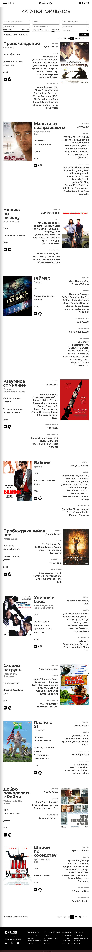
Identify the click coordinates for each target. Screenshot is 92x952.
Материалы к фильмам (35, 940)
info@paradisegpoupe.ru (13, 939)
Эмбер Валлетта (71, 297)
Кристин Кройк (71, 616)
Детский (7, 690)
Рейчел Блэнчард (78, 487)
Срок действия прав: (46, 30)
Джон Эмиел (51, 46)
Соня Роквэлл (80, 484)
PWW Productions (48, 704)
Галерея (77, 943)
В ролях (55, 53)
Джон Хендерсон (48, 669)
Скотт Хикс (82, 127)
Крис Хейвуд (81, 148)
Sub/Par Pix (82, 351)
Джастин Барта (42, 226)
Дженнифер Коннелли (45, 59)
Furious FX (82, 353)
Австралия (39, 141)
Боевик (50, 296)
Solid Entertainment (50, 573)
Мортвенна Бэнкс (48, 685)
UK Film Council (42, 99)
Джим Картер (45, 74)
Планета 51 (43, 724)
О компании (78, 932)
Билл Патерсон (49, 68)
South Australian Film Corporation (77, 182)
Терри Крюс (81, 306)
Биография (8, 65)
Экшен (45, 622)
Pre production (66, 935)
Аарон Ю (84, 312)
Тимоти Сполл (53, 547)
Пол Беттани (50, 56)
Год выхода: (16, 30)
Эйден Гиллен (47, 550)
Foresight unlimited (41, 438)
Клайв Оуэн (69, 137)
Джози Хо (68, 613)
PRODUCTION (66, 938)
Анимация (48, 748)
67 (72, 38)
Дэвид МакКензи (79, 465)
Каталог (45, 940)
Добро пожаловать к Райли (16, 793)
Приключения (41, 755)
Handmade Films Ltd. (46, 707)
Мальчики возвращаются (50, 125)
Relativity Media (80, 901)
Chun (86, 603)
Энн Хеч (83, 475)
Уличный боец (44, 599)
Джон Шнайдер (51, 240)
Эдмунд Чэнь (81, 631)
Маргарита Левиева (77, 478)
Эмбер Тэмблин (41, 397)
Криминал (18, 409)
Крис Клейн (81, 613)
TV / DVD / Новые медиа (51, 932)
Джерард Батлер (78, 294)
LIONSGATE (75, 348)
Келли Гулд (46, 229)
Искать (84, 35)
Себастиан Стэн (72, 481)
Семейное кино (41, 758)
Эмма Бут (83, 137)
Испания (38, 737)
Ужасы (6, 556)
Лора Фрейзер (70, 140)
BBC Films (42, 87)
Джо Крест (42, 802)
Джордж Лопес (79, 875)
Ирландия (8, 545)
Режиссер (54, 43)
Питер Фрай (43, 688)
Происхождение (21, 43)
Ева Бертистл (49, 544)
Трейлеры (31, 938)
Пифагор (84, 515)
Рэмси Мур (70, 309)
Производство (67, 932)
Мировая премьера (82, 318)
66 (68, 38)
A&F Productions (45, 253)
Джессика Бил (72, 738)
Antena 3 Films (81, 773)
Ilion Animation (80, 764)
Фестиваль (77, 940)
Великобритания (11, 54)
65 (65, 38)
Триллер (38, 299)
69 (80, 38)
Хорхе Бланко (81, 725)
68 (76, 38)
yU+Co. (72, 353)
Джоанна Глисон (51, 243)
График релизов (32, 935)
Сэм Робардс (52, 237)
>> (87, 38)
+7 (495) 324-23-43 (11, 936)
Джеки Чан (74, 860)
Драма (6, 61)
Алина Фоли (72, 869)
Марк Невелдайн (78, 281)
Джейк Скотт (51, 792)
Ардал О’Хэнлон (41, 679)
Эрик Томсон (72, 151)
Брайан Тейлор (80, 284)
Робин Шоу (82, 628)
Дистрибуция (78, 935)
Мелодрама (16, 61)
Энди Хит (53, 694)
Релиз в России (83, 328)
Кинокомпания (52, 84)
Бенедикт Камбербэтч (45, 62)
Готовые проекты (67, 943)
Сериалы (46, 943)
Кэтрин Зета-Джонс (49, 223)
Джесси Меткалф (48, 394)
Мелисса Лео (50, 808)
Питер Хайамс (50, 384)
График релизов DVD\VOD (51, 938)
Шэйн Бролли (74, 490)
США (5, 228)
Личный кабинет (79, 945)
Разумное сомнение (14, 383)
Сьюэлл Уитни (50, 409)
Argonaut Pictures (48, 818)
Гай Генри (52, 77)
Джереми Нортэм (42, 65)
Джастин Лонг (80, 735)
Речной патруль (12, 667)
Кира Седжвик (80, 300)
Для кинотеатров (33, 932)
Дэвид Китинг (53, 534)
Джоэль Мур (40, 403)
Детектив (15, 412)
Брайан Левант (80, 850)
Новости (30, 943)
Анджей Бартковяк (77, 600)
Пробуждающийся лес (24, 532)
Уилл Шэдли (81, 866)
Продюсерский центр (81, 938)
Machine (46, 105)
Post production (66, 940)
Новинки (46, 935)
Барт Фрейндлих (50, 213)
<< (58, 38)
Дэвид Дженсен (40, 412)
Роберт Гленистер (47, 71)
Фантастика (40, 296)
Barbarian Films (70, 509)
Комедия (20, 235)
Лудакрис (82, 309)
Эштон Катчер (70, 475)
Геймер (42, 278)
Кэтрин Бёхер (75, 878)
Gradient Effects (72, 356)
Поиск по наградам (49, 945)
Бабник (42, 462)
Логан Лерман (71, 303)
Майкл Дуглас (50, 400)
